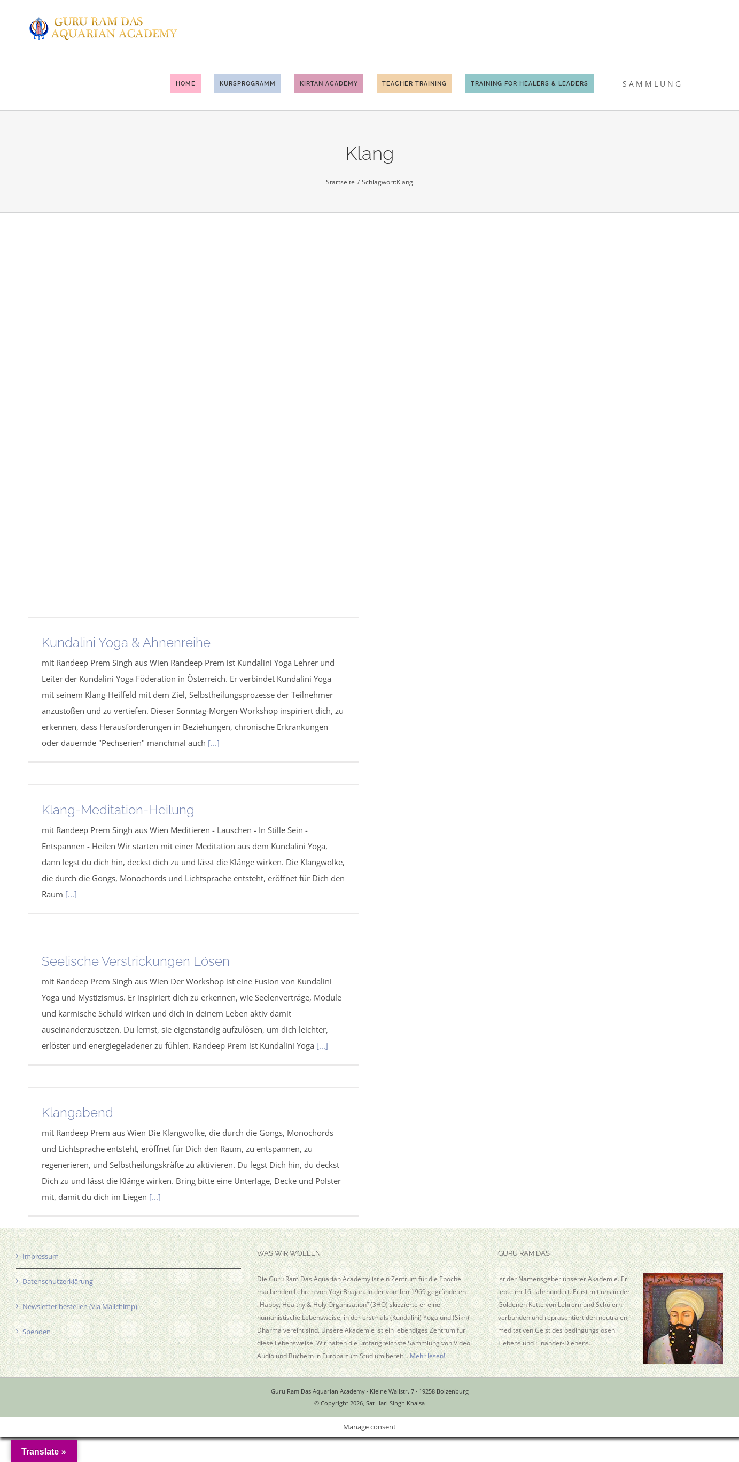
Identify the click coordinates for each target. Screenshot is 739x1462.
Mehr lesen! (427, 1355)
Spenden (36, 1331)
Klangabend (77, 1112)
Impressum (40, 1256)
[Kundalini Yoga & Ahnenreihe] (193, 441)
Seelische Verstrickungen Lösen (136, 961)
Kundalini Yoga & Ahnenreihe (126, 642)
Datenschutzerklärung (57, 1281)
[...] (214, 742)
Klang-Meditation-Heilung (118, 810)
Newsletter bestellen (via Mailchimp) (79, 1306)
